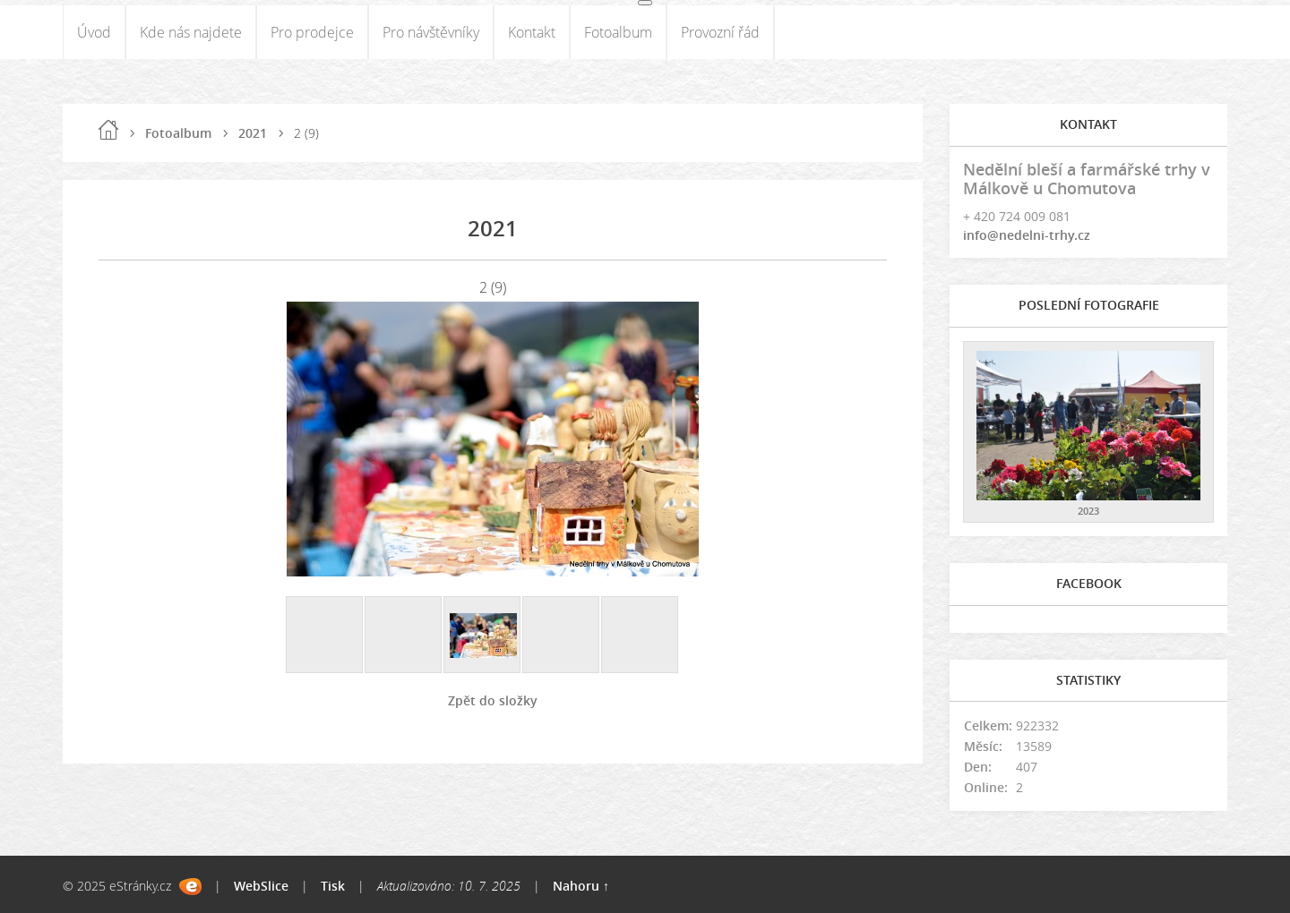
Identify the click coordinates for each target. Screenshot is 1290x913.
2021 (252, 132)
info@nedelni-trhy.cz (1026, 234)
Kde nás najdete (191, 32)
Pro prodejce (312, 32)
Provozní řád (720, 32)
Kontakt (531, 32)
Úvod (94, 32)
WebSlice (261, 885)
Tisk (333, 885)
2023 (1088, 510)
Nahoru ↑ (581, 885)
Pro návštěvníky (431, 32)
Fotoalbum (618, 32)
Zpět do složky (493, 700)
